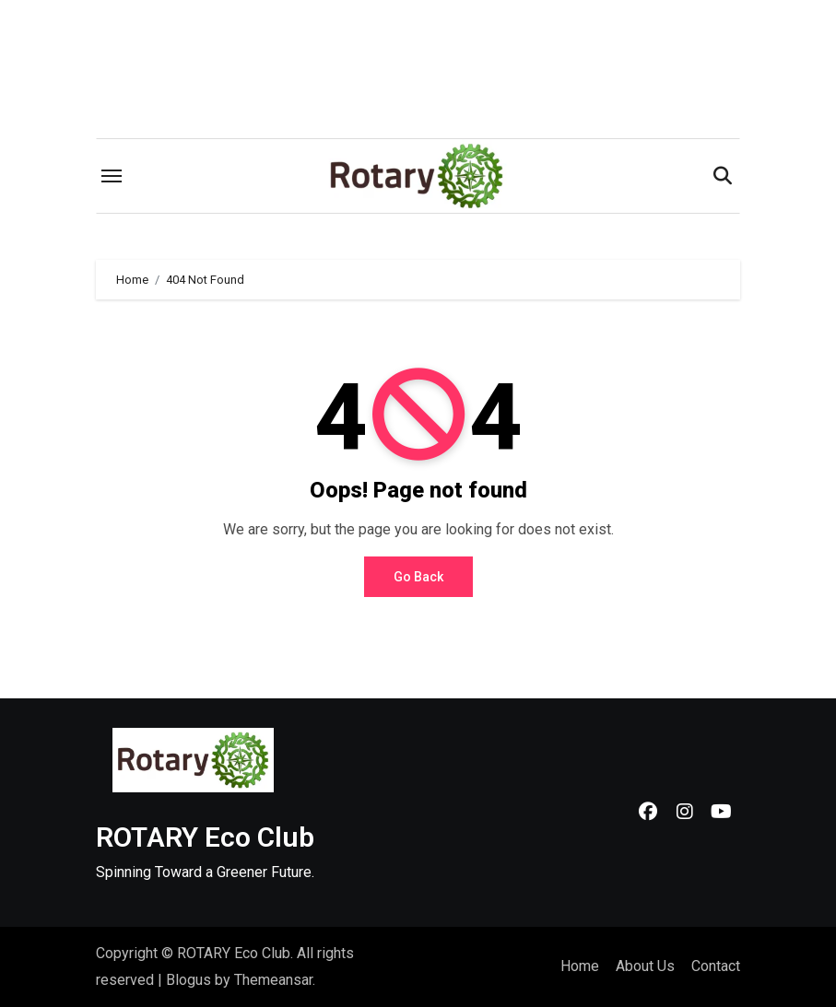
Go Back (418, 576)
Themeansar (273, 980)
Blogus (188, 980)
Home (579, 966)
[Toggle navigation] (111, 176)
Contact (715, 966)
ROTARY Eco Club (205, 837)
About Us (645, 966)
